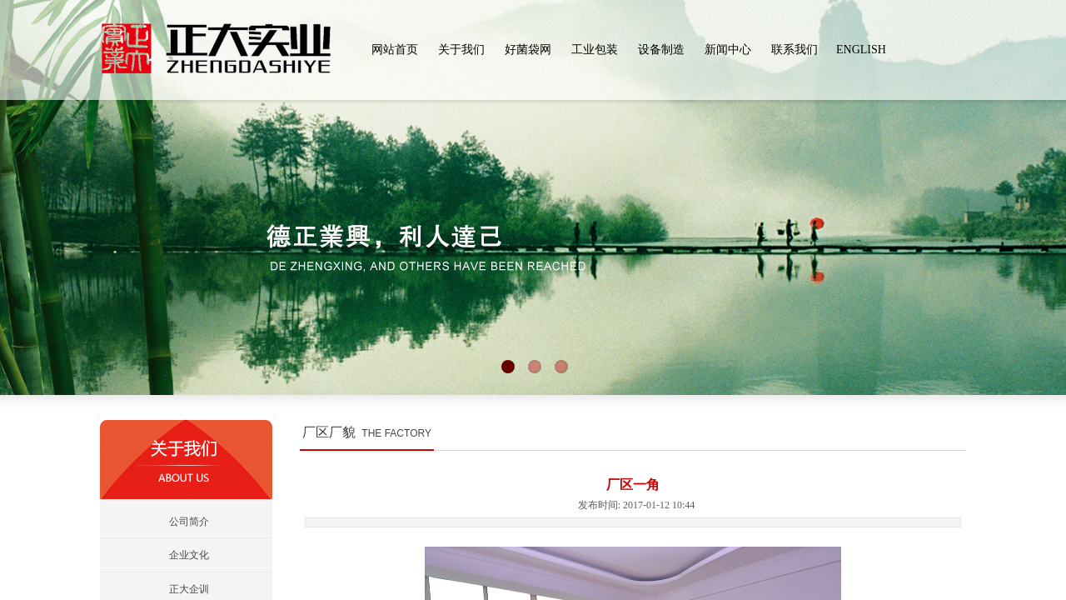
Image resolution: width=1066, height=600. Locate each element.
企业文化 (189, 555)
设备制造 (661, 49)
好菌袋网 (528, 49)
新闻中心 (728, 49)
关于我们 (461, 49)
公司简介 (189, 522)
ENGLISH (861, 49)
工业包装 (594, 49)
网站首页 (394, 49)
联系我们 (794, 49)
